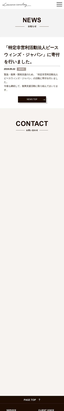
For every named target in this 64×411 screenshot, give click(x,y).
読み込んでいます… (32, 242)
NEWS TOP (32, 99)
